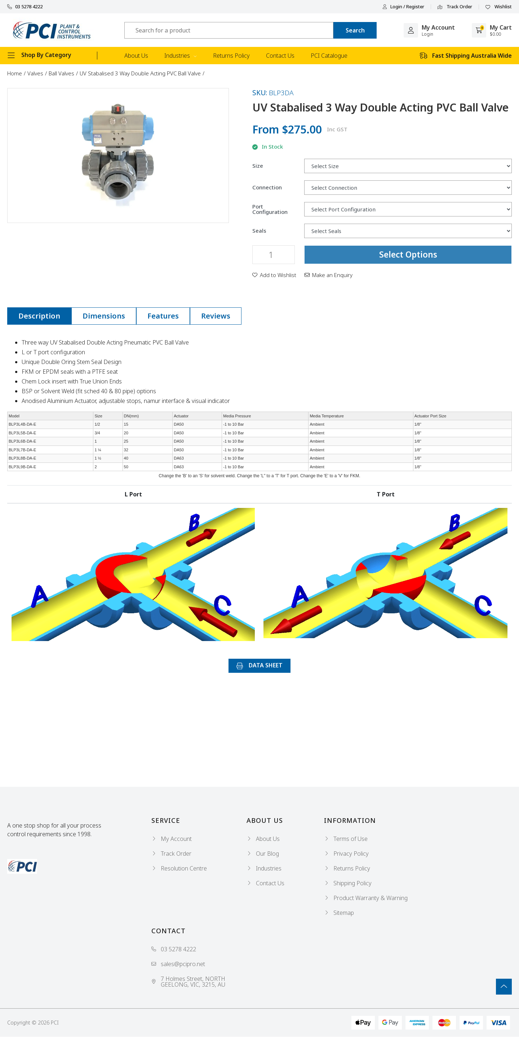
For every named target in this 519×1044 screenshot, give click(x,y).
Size (257, 165)
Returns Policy (231, 55)
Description (39, 316)
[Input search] (228, 30)
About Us (136, 55)
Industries (180, 55)
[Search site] (355, 30)
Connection (267, 187)
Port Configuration (270, 209)
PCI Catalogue (329, 55)
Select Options (408, 254)
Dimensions (104, 316)
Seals (259, 230)
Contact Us (280, 55)
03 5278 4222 (25, 6)
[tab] (39, 316)
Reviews (215, 316)
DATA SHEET (259, 665)
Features (163, 316)
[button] (274, 274)
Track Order (455, 6)
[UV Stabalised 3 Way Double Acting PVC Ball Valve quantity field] (273, 254)
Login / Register (403, 6)
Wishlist (498, 6)
